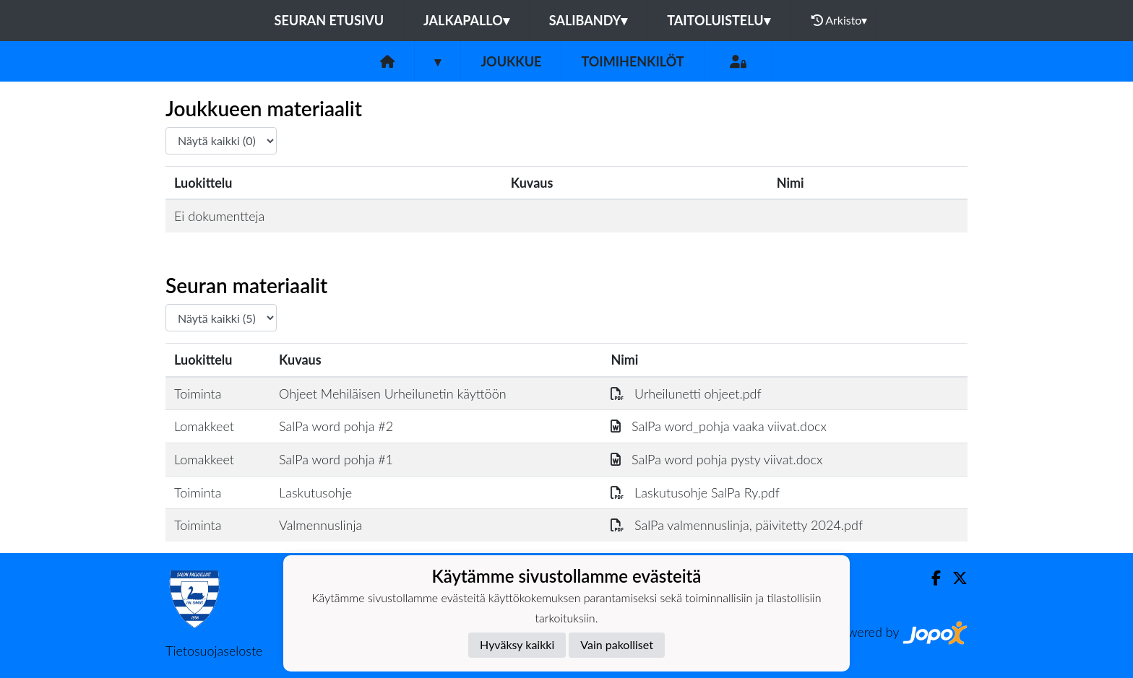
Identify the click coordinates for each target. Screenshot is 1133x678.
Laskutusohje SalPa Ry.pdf (695, 492)
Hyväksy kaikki (517, 644)
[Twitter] (954, 578)
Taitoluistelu (718, 20)
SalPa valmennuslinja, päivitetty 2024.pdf (737, 525)
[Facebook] (930, 578)
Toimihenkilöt (632, 61)
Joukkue (511, 61)
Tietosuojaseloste (213, 651)
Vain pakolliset (616, 644)
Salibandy (588, 20)
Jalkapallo (466, 20)
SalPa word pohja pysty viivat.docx (716, 459)
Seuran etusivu (329, 20)
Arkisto (839, 20)
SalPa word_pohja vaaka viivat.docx (718, 426)
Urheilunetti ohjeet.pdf (686, 393)
